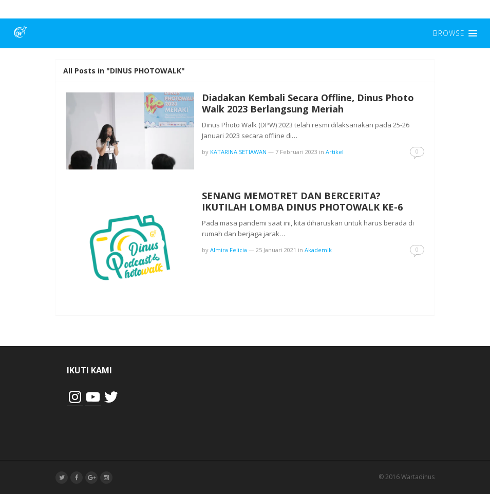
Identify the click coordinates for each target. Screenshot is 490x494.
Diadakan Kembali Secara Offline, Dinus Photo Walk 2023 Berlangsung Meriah (308, 103)
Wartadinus (418, 476)
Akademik (318, 250)
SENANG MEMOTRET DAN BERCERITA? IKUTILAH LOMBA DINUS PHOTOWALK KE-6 (302, 201)
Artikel (335, 152)
